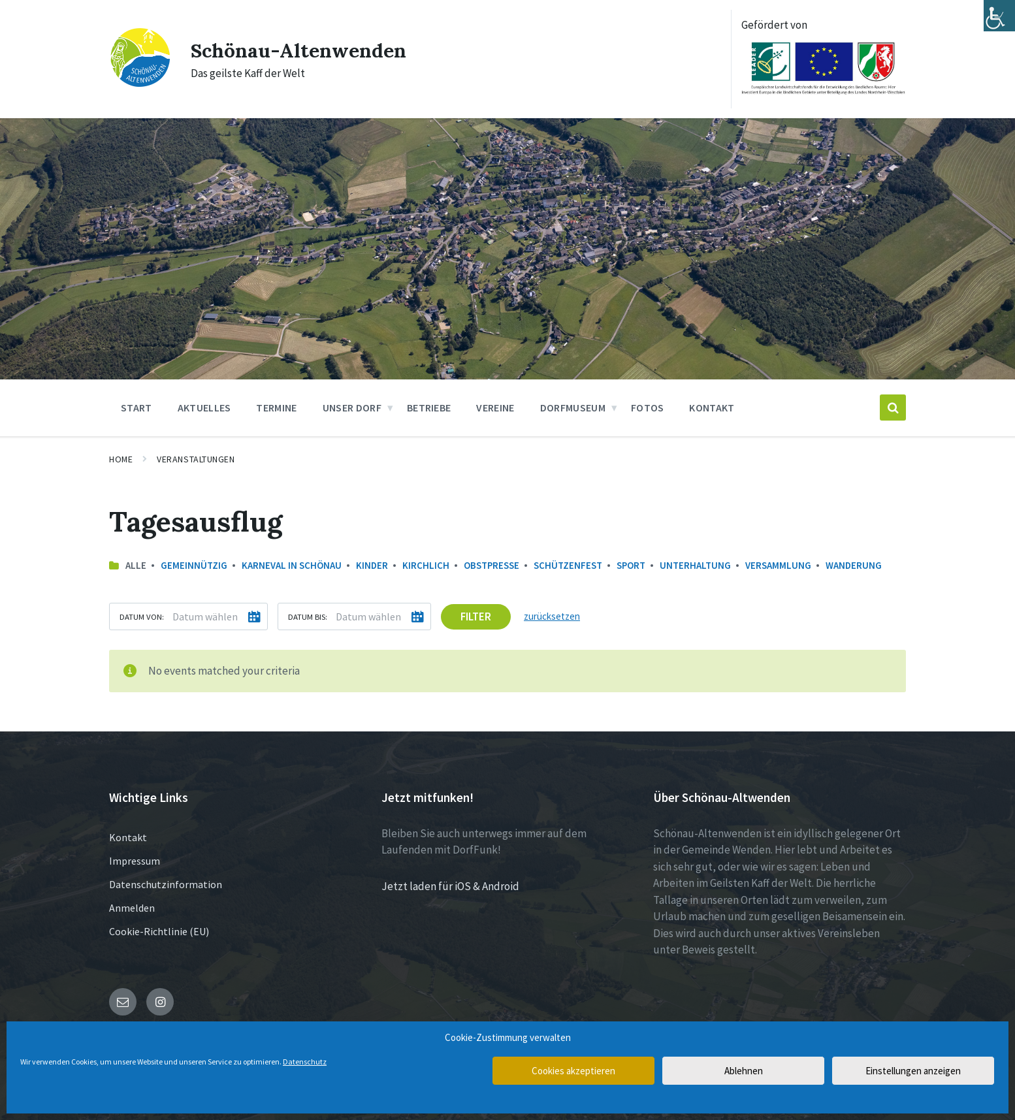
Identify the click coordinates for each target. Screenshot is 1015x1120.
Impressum (134, 860)
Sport (631, 565)
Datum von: (142, 616)
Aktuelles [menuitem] (204, 407)
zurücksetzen (552, 616)
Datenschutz (305, 1061)
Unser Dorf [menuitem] (352, 407)
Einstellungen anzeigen (913, 1070)
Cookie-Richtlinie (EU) (159, 931)
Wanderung (854, 565)
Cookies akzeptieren (573, 1070)
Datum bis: (307, 616)
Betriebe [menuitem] (429, 407)
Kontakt (128, 837)
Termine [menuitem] (276, 407)
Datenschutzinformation (165, 884)
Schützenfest (568, 565)
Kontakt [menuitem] (711, 407)
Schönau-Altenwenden (298, 50)
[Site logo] (140, 84)
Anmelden (132, 907)
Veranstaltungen (195, 459)
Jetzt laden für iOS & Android (450, 886)
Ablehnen (743, 1070)
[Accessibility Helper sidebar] (999, 15)
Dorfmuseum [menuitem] (572, 407)
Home (121, 459)
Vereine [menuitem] (495, 407)
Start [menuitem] (136, 407)
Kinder (372, 565)
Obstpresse (491, 565)
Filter (475, 616)
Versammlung (778, 565)
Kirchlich (425, 565)
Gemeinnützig (194, 565)
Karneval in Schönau (292, 565)
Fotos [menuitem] (647, 407)
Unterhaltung (695, 565)
